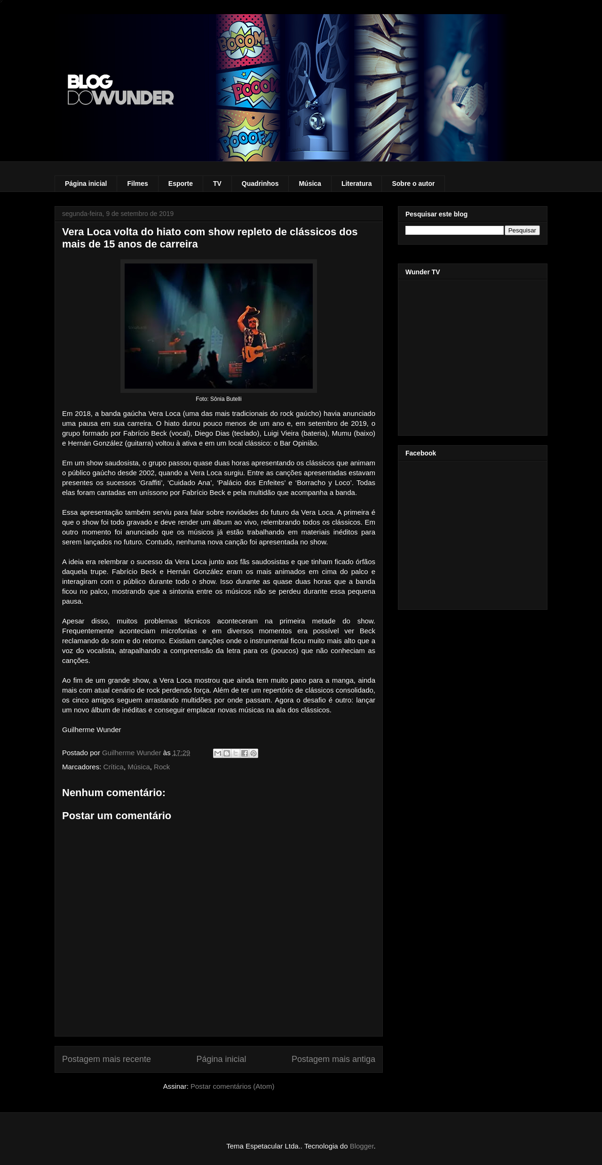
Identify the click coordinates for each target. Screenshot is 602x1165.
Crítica (113, 767)
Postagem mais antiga (333, 1059)
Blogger (362, 1146)
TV (217, 183)
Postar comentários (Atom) (232, 1086)
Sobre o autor (413, 183)
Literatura (356, 183)
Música (310, 183)
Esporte (180, 183)
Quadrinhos (260, 183)
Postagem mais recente (106, 1059)
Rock (162, 767)
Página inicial (86, 183)
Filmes (137, 183)
